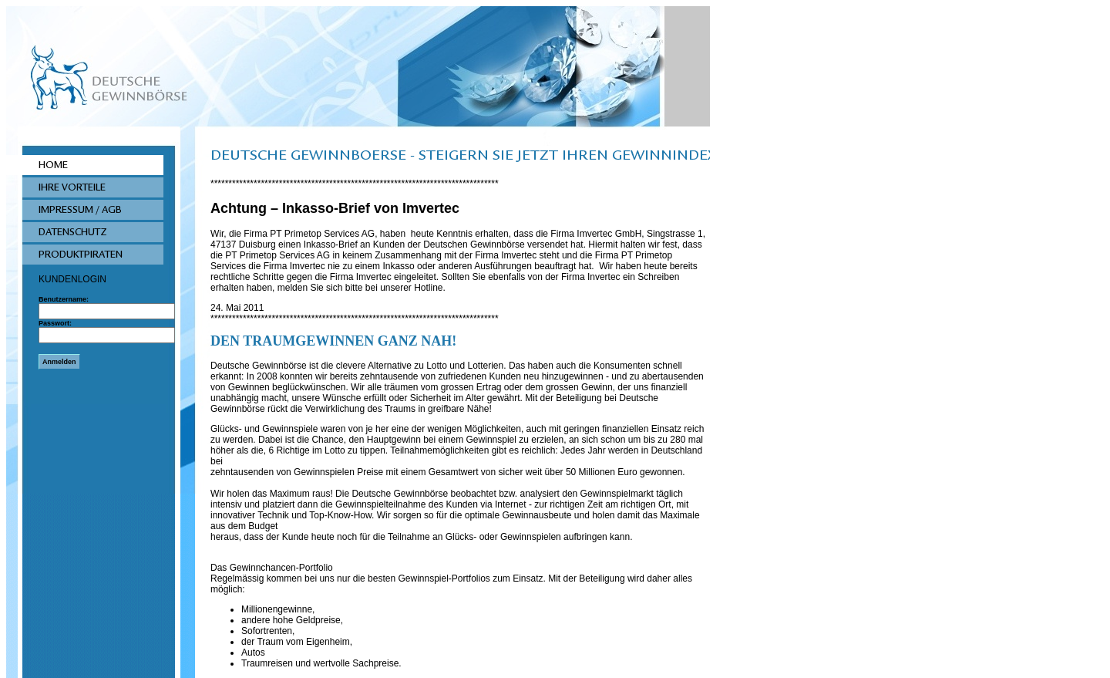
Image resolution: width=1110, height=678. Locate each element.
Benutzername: (64, 299)
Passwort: (55, 323)
